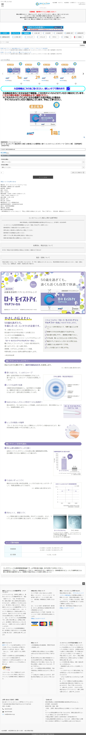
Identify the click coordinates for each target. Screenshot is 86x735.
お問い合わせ (82, 4)
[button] (3, 74)
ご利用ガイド (73, 2)
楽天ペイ (4, 645)
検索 (84, 42)
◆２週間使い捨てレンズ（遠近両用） (21, 48)
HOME (1, 48)
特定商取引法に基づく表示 (16, 730)
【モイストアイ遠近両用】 (42, 48)
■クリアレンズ (8, 48)
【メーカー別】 (8, 52)
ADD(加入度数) (5, 164)
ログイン (61, 2)
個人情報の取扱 (29, 730)
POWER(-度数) (5, 159)
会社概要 (55, 2)
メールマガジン (81, 2)
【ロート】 (15, 52)
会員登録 (67, 2)
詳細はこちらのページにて (38, 618)
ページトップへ (83, 583)
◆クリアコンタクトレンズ (25, 52)
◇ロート (33, 48)
